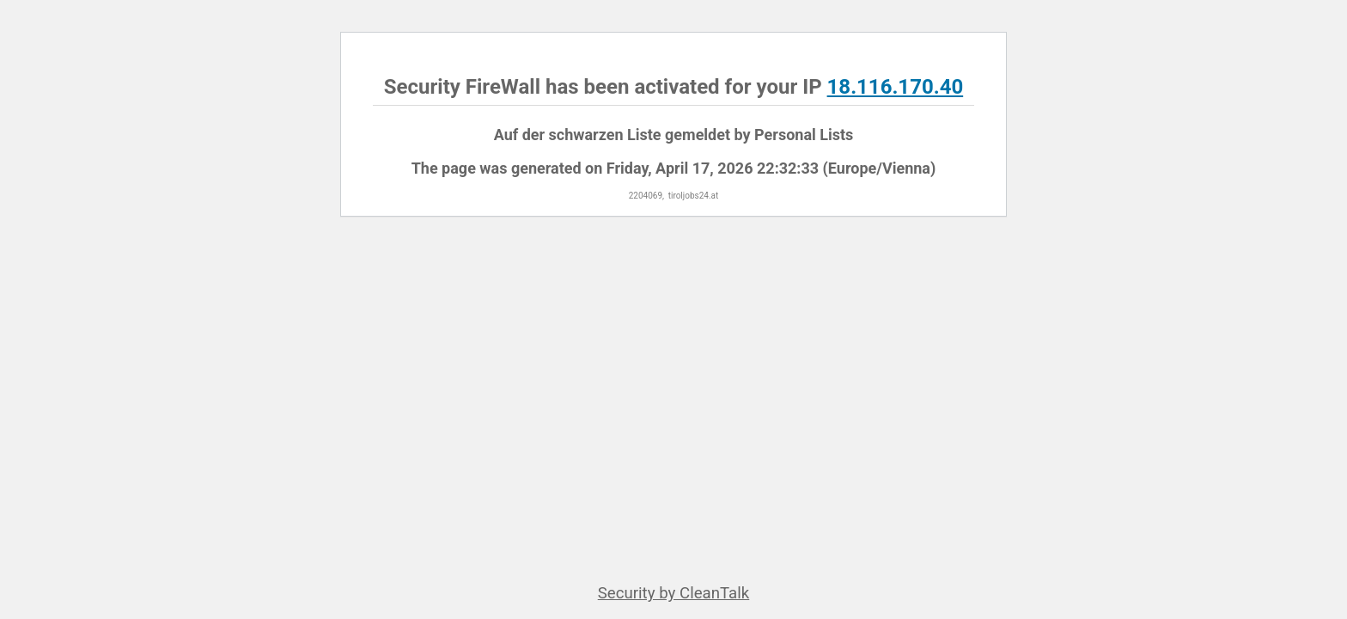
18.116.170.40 (895, 87)
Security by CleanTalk (674, 593)
